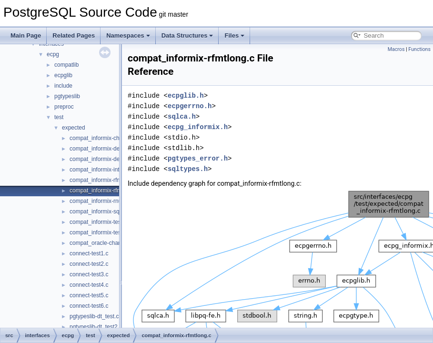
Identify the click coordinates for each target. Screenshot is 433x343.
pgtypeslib (67, 96)
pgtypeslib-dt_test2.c (96, 326)
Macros (396, 49)
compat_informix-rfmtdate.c (104, 180)
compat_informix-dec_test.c (105, 148)
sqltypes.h (188, 168)
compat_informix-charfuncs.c (106, 138)
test (58, 117)
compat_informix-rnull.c (99, 201)
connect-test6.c (89, 306)
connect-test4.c (89, 285)
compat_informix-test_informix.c (110, 222)
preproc (64, 106)
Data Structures (187, 35)
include (63, 85)
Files (234, 35)
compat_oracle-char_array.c (105, 243)
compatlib (66, 64)
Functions (419, 49)
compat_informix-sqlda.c (100, 211)
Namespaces (128, 35)
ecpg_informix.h (198, 126)
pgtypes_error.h (198, 158)
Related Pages (73, 35)
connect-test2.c (89, 264)
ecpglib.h (186, 95)
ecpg (53, 54)
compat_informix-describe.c (105, 159)
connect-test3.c (89, 274)
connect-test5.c (89, 295)
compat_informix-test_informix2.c (111, 232)
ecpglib (63, 75)
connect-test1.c (89, 253)
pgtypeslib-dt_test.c (94, 316)
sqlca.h (182, 116)
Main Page (25, 35)
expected (73, 127)
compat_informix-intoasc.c (103, 169)
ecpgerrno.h (189, 106)
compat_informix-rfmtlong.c (104, 190)
